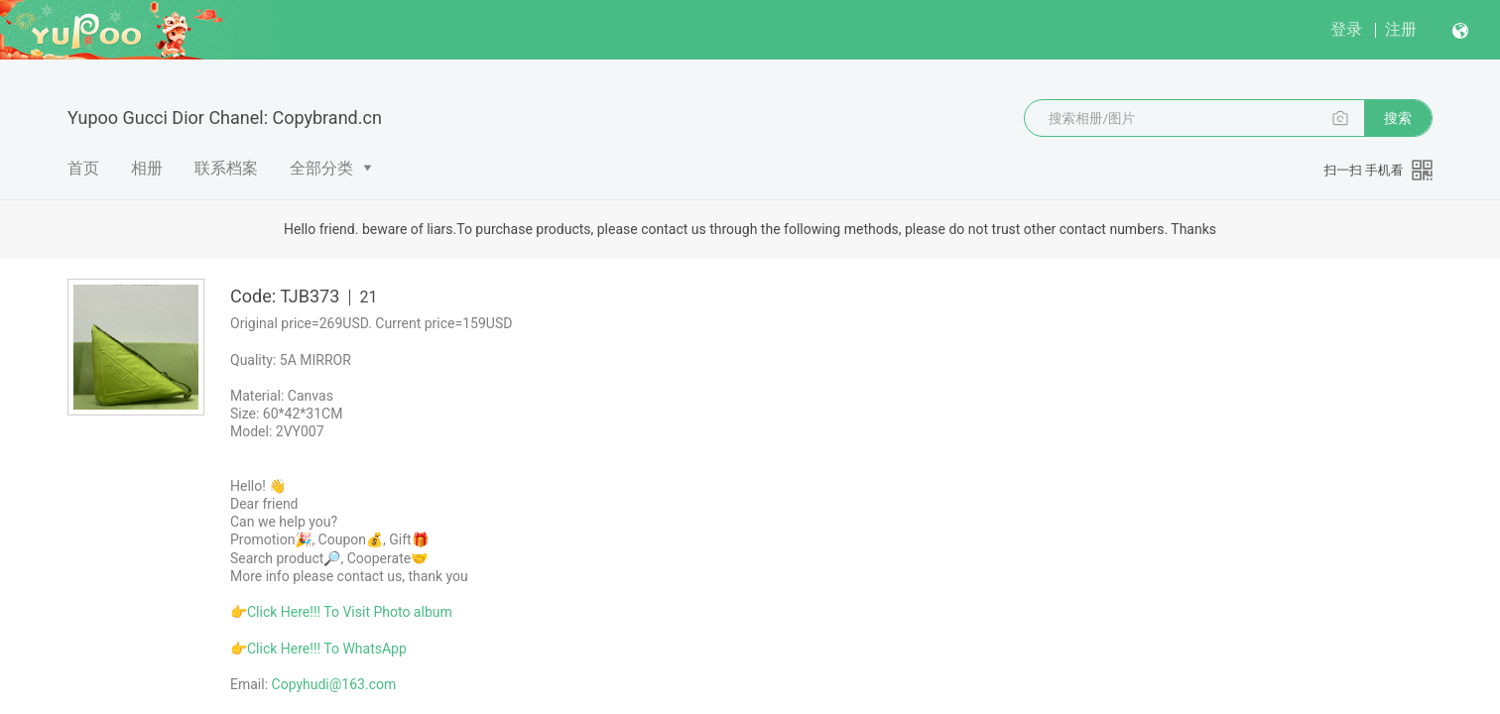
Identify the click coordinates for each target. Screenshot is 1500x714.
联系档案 (226, 168)
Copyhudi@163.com (334, 684)
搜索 (1398, 118)
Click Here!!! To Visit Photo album (349, 612)
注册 (1401, 29)
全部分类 (321, 168)
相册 (147, 168)
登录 (1346, 29)
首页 (83, 168)
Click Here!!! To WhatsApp (327, 648)
